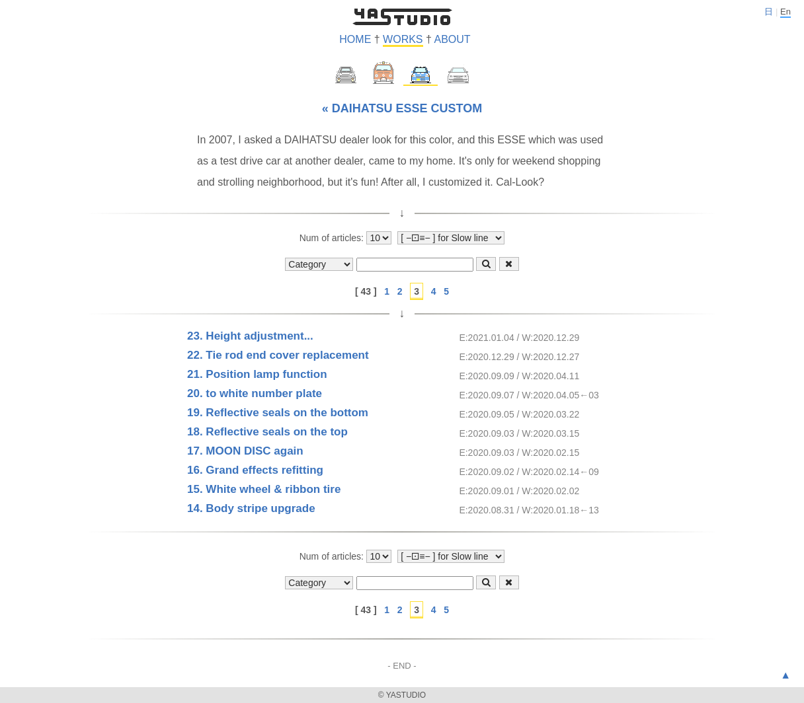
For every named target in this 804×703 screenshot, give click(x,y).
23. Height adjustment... (250, 336)
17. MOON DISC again (245, 451)
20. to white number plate (254, 393)
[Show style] (450, 237)
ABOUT (452, 39)
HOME (355, 39)
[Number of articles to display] (378, 237)
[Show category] (319, 264)
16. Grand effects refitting (255, 470)
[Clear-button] (509, 264)
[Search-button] (486, 264)
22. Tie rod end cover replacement (278, 355)
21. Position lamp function (257, 374)
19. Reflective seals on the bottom (277, 412)
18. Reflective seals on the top (267, 432)
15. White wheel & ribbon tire (264, 489)
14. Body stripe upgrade (251, 508)
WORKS (402, 39)
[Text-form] (414, 265)
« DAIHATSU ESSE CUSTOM (402, 108)
